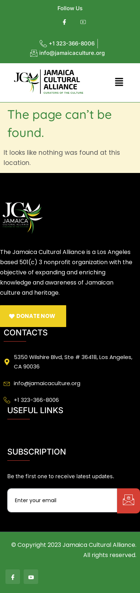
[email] (62, 500)
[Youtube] (83, 22)
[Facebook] (65, 22)
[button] (119, 82)
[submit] (128, 500)
